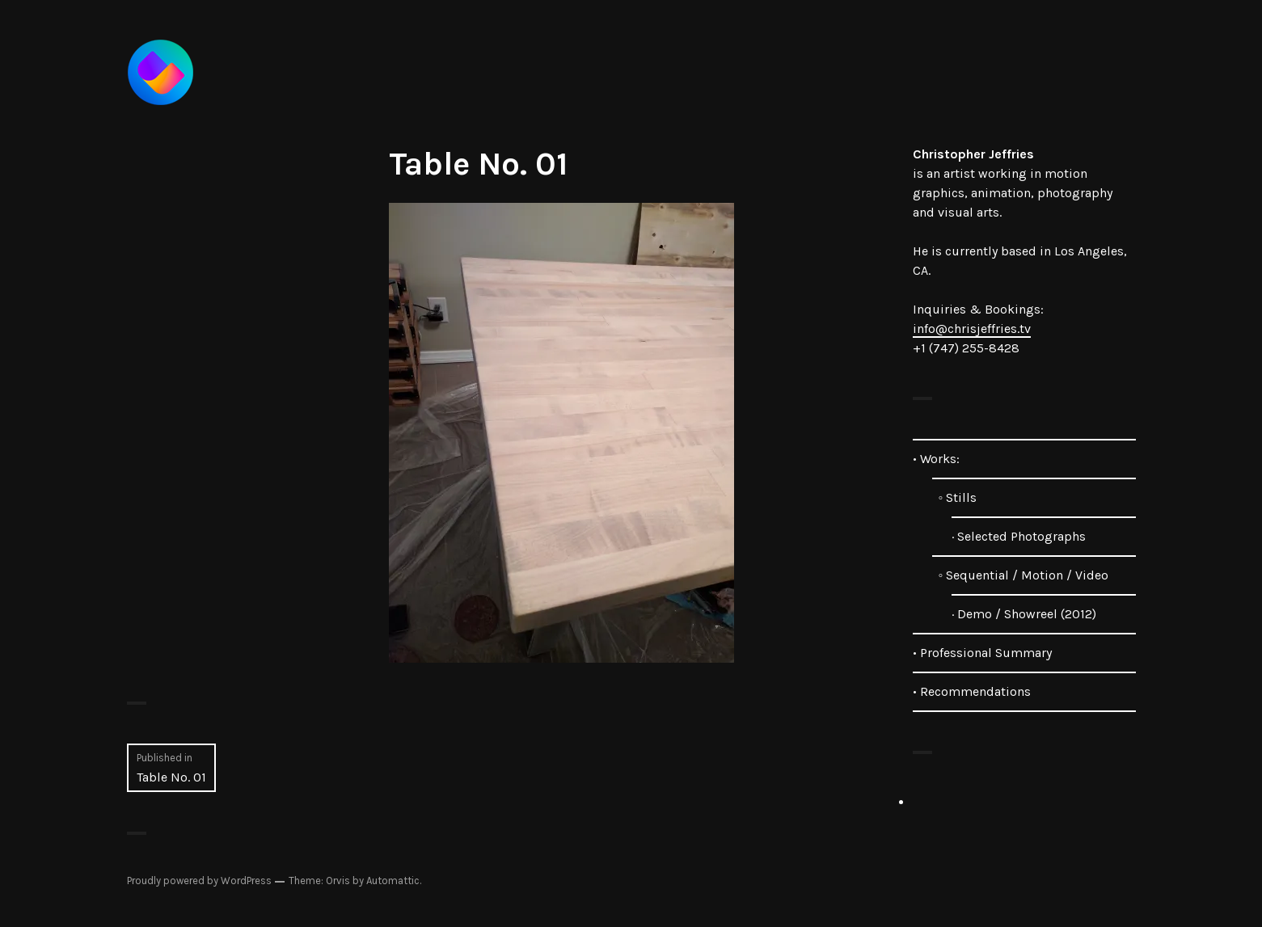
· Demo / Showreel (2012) (1024, 614)
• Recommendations (972, 691)
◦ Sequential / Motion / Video (1020, 575)
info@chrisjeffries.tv (972, 328)
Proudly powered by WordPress (199, 880)
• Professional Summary (982, 652)
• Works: (936, 458)
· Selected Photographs (1019, 536)
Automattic (393, 880)
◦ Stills (954, 497)
